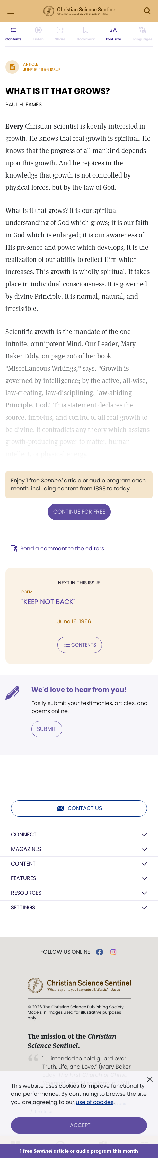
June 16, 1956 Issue (41, 69)
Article (30, 64)
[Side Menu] (11, 11)
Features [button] (23, 878)
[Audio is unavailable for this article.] (38, 34)
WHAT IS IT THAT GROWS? (57, 91)
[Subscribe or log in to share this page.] (60, 34)
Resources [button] (26, 893)
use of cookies (94, 1102)
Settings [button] (23, 907)
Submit (46, 729)
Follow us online (65, 952)
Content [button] (23, 864)
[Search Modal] (147, 11)
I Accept (79, 1125)
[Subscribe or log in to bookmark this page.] (86, 34)
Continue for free (79, 512)
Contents (79, 645)
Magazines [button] (26, 849)
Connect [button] (24, 834)
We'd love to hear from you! (79, 690)
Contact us (79, 808)
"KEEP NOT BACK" (48, 601)
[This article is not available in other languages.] (143, 34)
